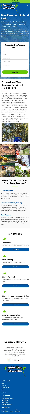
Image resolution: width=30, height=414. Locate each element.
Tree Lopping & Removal (7, 398)
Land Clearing (4, 400)
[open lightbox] (7, 149)
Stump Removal (5, 402)
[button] (28, 5)
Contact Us (4, 393)
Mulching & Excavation (6, 404)
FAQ (2, 389)
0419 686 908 (15, 2)
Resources (3, 391)
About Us (3, 385)
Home (2, 383)
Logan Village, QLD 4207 (7, 410)
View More (16, 249)
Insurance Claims (5, 387)
